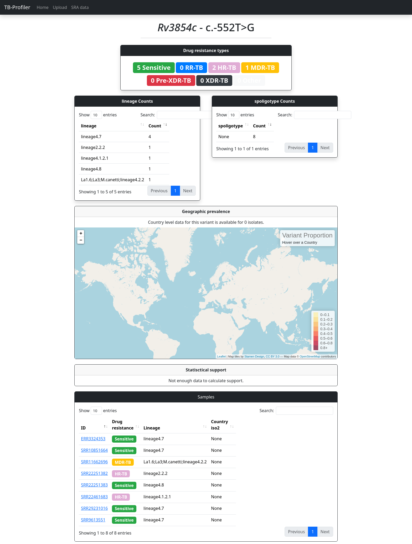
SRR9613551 (93, 513)
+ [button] (80, 233)
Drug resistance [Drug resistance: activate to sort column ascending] (128, 421)
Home (43, 7)
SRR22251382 (94, 467)
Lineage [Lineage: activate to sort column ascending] (163, 421)
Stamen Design (254, 356)
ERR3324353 (93, 432)
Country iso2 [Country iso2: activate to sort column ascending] (236, 421)
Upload (60, 7)
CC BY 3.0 (272, 356)
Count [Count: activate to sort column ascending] (154, 126)
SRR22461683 (94, 490)
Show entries (98, 115)
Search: (177, 115)
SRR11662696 (94, 455)
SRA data (80, 7)
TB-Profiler (17, 7)
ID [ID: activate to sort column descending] (83, 421)
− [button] (80, 240)
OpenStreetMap (310, 356)
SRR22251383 (94, 478)
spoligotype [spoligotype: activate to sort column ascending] (230, 126)
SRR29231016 (94, 502)
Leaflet (221, 356)
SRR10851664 (94, 444)
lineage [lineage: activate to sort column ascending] (88, 126)
